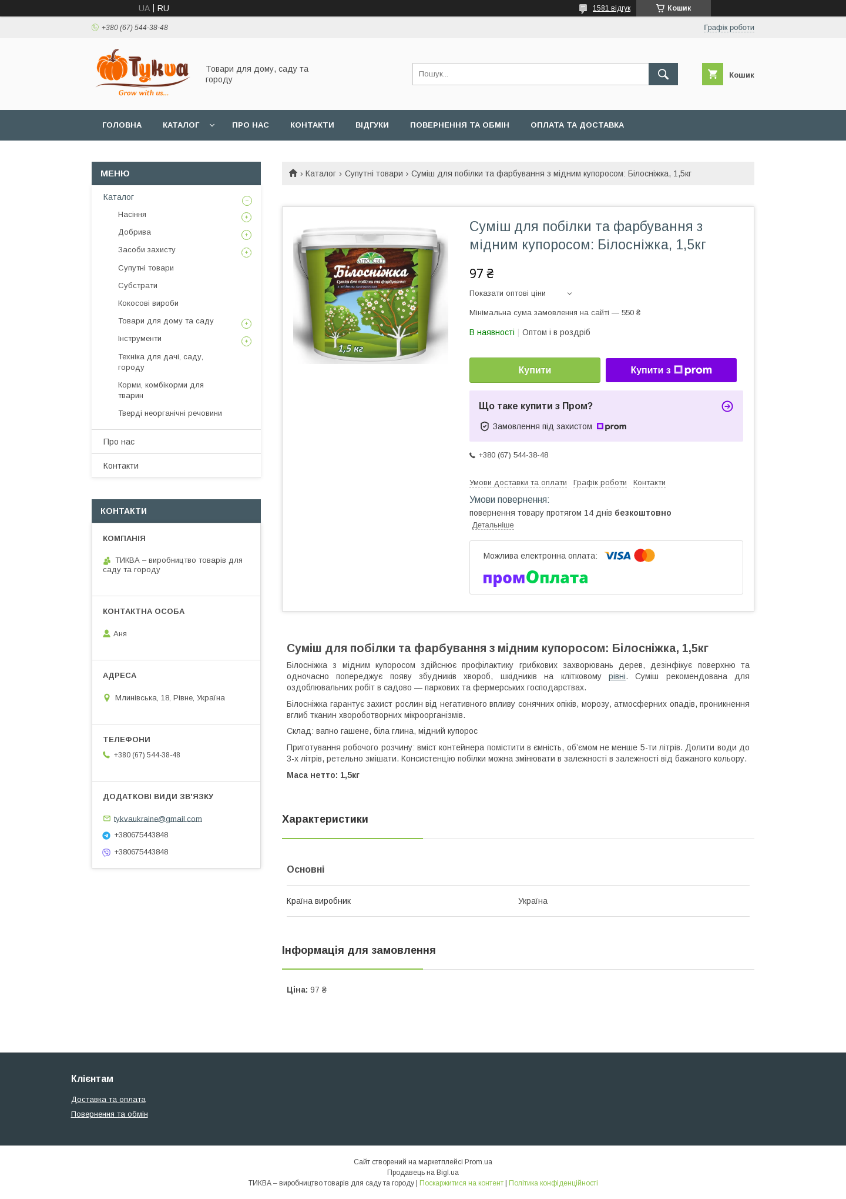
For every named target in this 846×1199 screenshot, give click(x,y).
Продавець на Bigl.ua (423, 1172)
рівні (617, 676)
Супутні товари (374, 173)
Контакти (312, 125)
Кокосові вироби (148, 303)
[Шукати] (663, 74)
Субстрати (137, 285)
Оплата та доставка (577, 125)
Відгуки (372, 125)
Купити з (670, 370)
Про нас (250, 125)
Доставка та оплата (108, 1099)
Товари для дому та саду (166, 320)
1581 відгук (611, 8)
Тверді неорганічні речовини (170, 413)
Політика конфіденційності (553, 1183)
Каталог (181, 125)
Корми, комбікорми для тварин (161, 390)
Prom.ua (478, 1162)
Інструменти (140, 338)
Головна (122, 125)
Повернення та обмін (459, 125)
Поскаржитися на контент (461, 1183)
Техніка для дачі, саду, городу (160, 362)
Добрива (134, 232)
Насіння (132, 214)
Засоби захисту (147, 249)
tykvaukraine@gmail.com (158, 818)
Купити (535, 370)
